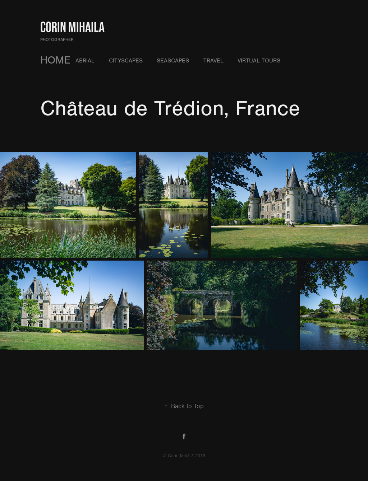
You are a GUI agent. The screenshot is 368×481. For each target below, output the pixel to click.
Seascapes (173, 60)
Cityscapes (126, 60)
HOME (55, 60)
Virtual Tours (259, 60)
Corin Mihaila (72, 27)
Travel (213, 60)
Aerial (85, 60)
